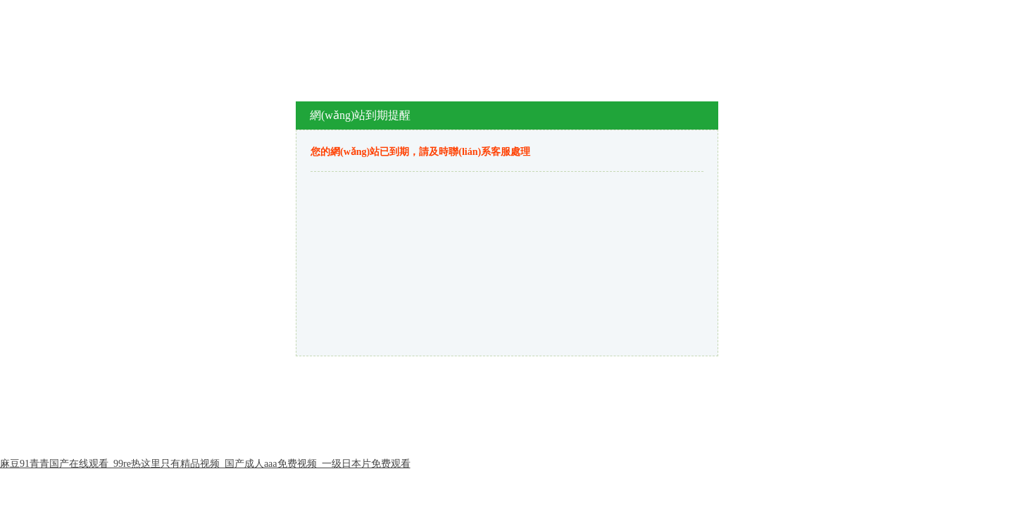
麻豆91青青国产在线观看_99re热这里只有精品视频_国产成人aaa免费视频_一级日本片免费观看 (205, 463)
